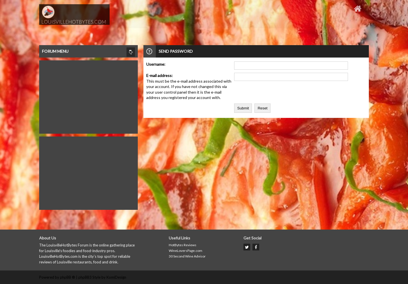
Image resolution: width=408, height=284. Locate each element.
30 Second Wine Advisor (187, 256)
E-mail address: (159, 75)
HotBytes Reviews (182, 245)
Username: (155, 64)
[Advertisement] (88, 95)
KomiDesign (116, 277)
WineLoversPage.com (185, 250)
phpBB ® (67, 277)
